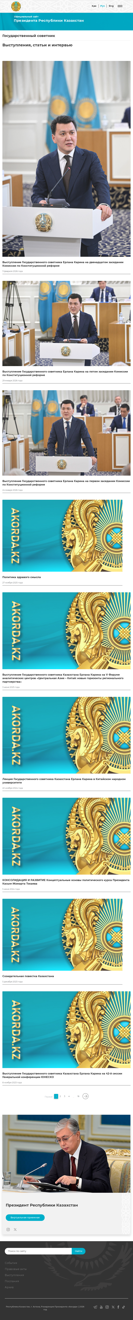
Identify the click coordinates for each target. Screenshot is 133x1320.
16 (78, 1096)
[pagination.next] (85, 1096)
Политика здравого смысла (21, 577)
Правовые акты (16, 1269)
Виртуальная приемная (25, 1217)
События (11, 1263)
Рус (102, 5)
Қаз (94, 5)
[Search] (43, 1251)
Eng (111, 5)
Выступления (14, 1275)
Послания (12, 1281)
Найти (78, 1251)
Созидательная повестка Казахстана (28, 976)
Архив (9, 1287)
